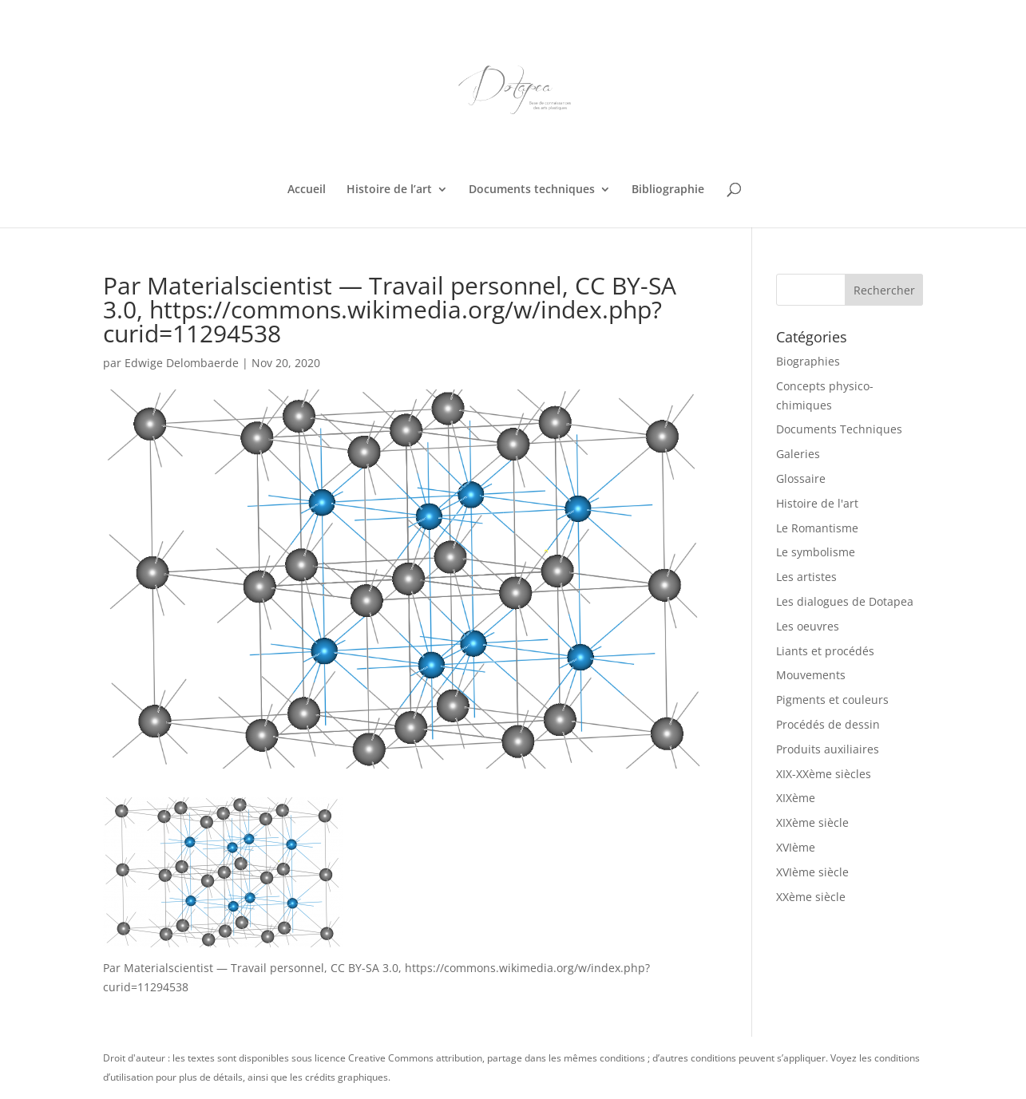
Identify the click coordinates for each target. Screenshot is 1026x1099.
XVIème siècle (812, 872)
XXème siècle (811, 896)
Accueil (306, 190)
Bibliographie (668, 190)
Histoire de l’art (389, 190)
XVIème (795, 847)
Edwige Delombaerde (182, 362)
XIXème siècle (812, 822)
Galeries (798, 453)
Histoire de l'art (817, 503)
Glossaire (801, 478)
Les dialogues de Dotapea (844, 601)
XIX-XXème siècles (823, 773)
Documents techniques (532, 190)
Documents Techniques (839, 429)
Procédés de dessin (828, 724)
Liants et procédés (825, 650)
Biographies (808, 361)
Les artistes (806, 576)
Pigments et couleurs (832, 699)
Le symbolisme (815, 551)
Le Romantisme (817, 528)
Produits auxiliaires (827, 749)
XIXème (795, 797)
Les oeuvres (807, 626)
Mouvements (811, 674)
